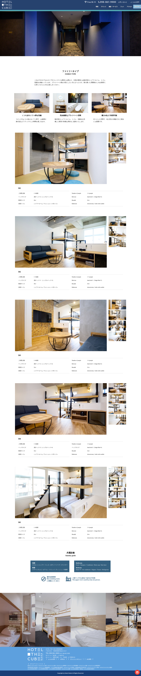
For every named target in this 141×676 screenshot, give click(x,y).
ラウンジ (103, 6)
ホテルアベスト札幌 (66, 668)
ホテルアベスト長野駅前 (61, 665)
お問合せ (62, 659)
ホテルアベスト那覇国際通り (44, 667)
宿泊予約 (137, 6)
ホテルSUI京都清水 (75, 668)
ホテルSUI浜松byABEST (89, 668)
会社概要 (89, 659)
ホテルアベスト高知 (52, 665)
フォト (122, 6)
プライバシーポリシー (76, 659)
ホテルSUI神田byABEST (43, 668)
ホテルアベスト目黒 (42, 665)
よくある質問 (51, 659)
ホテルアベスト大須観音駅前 (94, 665)
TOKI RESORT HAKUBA (33, 667)
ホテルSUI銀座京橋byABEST (57, 667)
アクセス (129, 6)
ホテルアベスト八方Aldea (69, 667)
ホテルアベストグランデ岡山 (93, 667)
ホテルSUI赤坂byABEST (33, 668)
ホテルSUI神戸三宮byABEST (55, 668)
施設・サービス (113, 6)
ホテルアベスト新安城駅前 (72, 665)
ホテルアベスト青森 (83, 665)
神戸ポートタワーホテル (33, 665)
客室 (97, 6)
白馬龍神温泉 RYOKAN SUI (80, 667)
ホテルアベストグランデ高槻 (106, 667)
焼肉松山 (81, 668)
